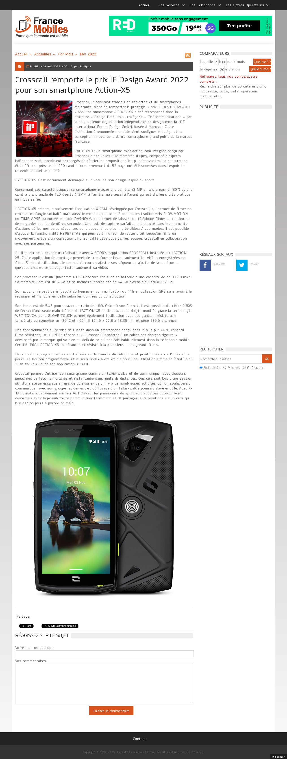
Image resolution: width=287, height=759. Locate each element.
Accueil (144, 5)
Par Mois (66, 54)
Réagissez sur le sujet (42, 635)
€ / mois (232, 69)
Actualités (42, 54)
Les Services (169, 5)
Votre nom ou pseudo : (34, 647)
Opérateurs (256, 367)
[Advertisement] (233, 179)
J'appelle (206, 61)
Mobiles (234, 367)
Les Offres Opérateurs (245, 5)
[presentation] (53, 715)
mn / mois (236, 61)
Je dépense (209, 69)
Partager (23, 616)
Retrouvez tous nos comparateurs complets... (229, 79)
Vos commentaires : (31, 660)
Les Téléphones (203, 5)
